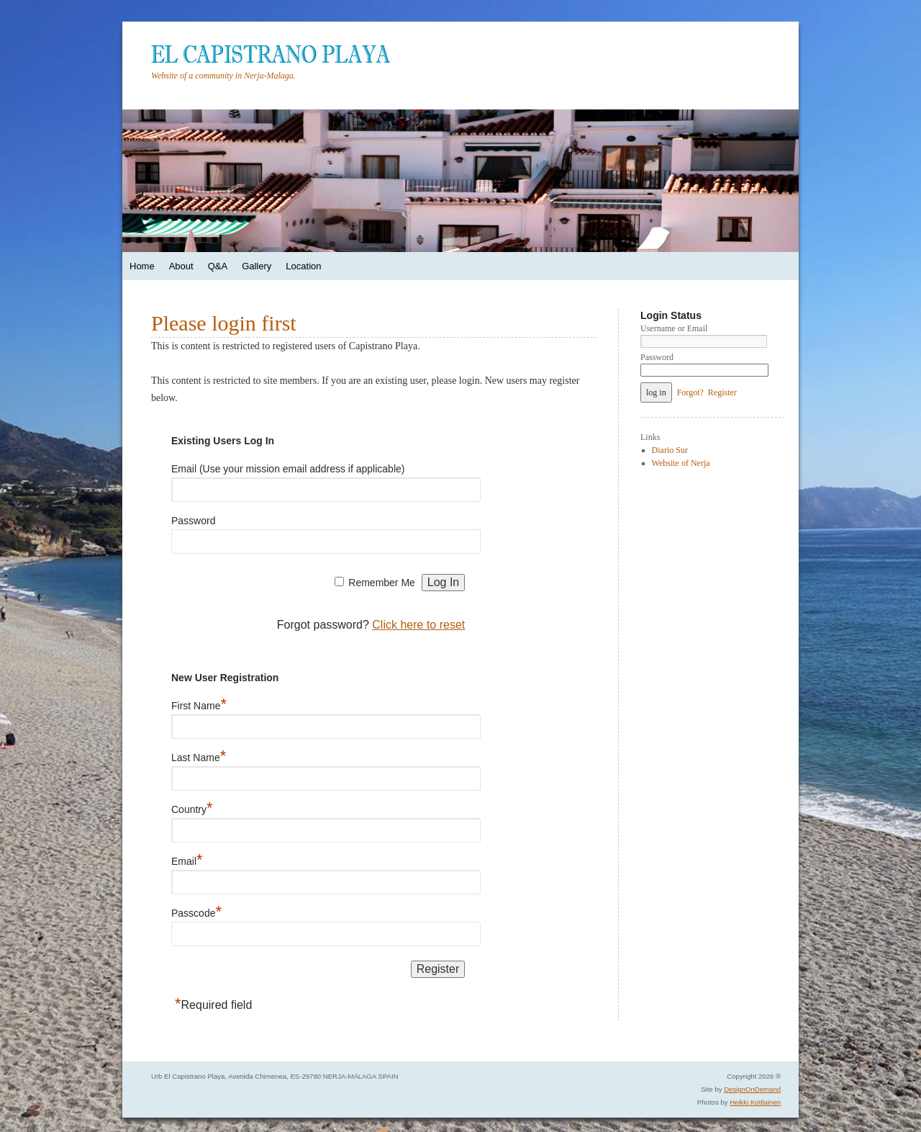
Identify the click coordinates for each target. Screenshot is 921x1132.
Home (142, 266)
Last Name (198, 755)
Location (303, 266)
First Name (199, 703)
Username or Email (673, 328)
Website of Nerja (681, 463)
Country (192, 807)
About (181, 266)
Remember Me (381, 582)
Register (722, 392)
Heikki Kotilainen (755, 1102)
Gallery (256, 266)
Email (187, 858)
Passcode (196, 910)
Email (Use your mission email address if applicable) (287, 469)
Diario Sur (670, 450)
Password (193, 520)
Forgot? (690, 392)
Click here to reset (418, 625)
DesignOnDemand (752, 1089)
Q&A (217, 266)
